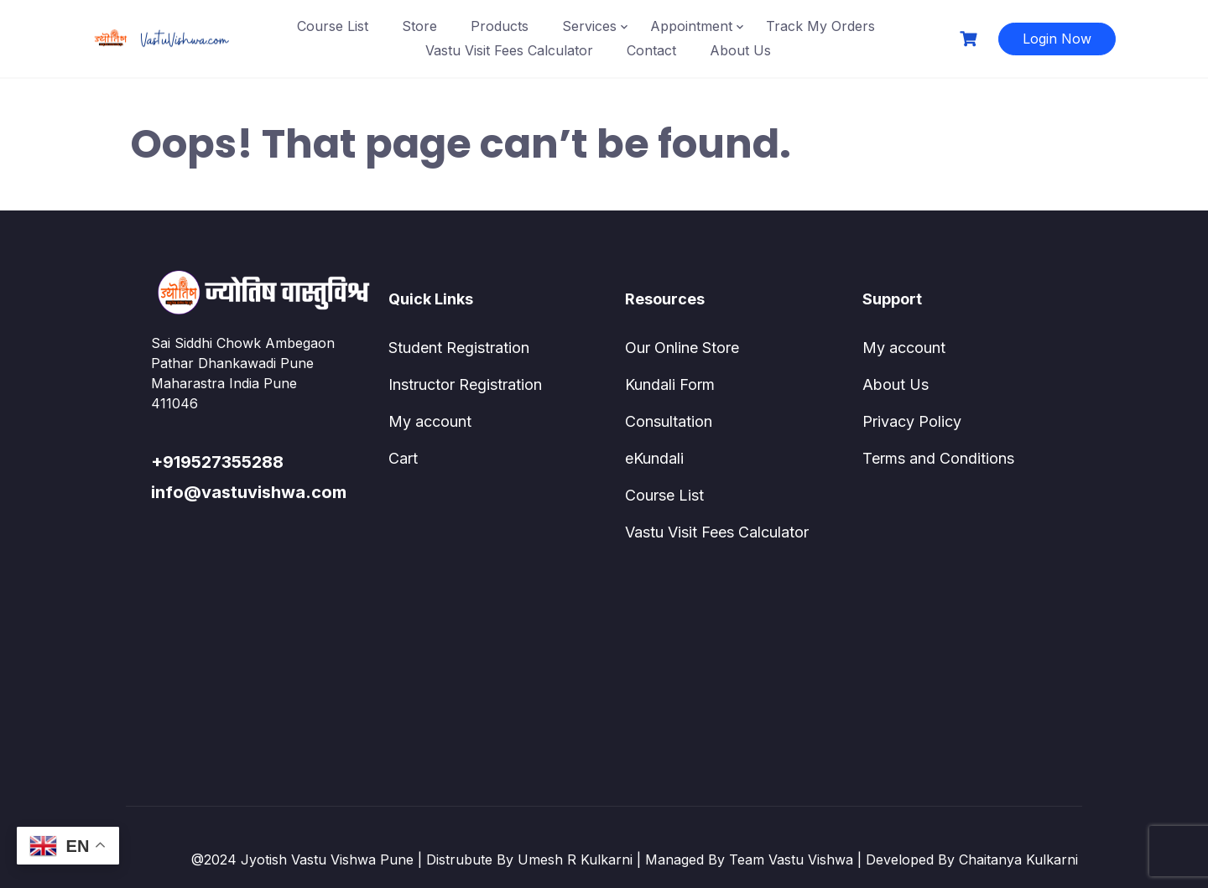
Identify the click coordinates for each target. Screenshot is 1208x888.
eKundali (654, 458)
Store (419, 26)
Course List (332, 26)
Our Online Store (682, 347)
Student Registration (458, 347)
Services (589, 26)
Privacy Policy (911, 421)
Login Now (1057, 38)
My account (429, 421)
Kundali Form (670, 384)
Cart (403, 458)
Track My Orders (820, 26)
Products (499, 26)
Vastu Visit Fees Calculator (509, 50)
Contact (651, 50)
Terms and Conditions (938, 458)
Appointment (691, 26)
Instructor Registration (465, 384)
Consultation (668, 421)
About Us (740, 50)
